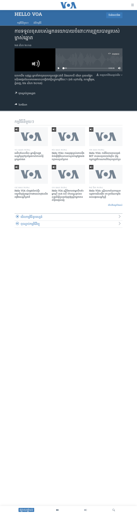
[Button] (21, 105)
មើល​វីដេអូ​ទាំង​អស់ (115, 205)
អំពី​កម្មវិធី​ (37, 23)
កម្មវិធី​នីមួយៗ (22, 23)
